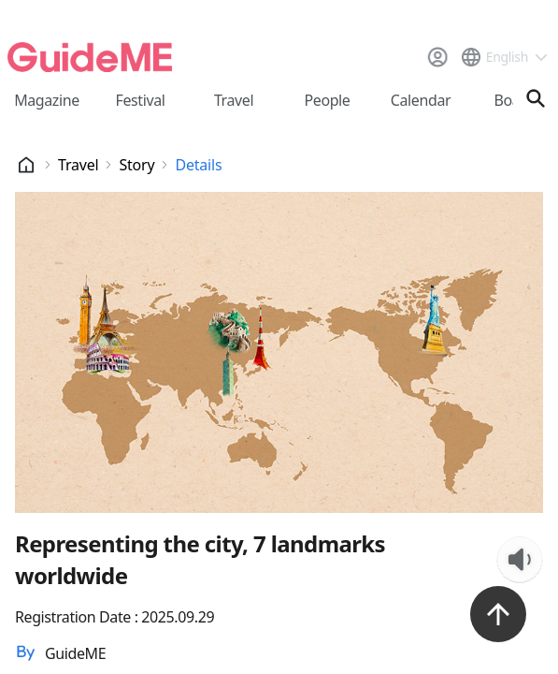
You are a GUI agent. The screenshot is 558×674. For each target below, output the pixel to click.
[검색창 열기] (535, 98)
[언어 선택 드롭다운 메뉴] (503, 57)
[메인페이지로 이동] (89, 57)
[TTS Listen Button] (519, 559)
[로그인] (437, 57)
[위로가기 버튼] (498, 614)
